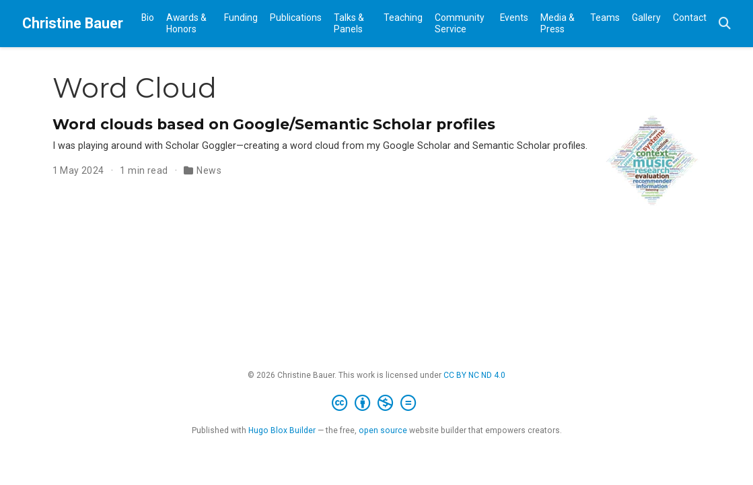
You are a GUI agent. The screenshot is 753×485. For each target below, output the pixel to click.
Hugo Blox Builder (282, 430)
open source (383, 430)
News (208, 170)
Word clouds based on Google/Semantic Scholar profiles (273, 124)
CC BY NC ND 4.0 (474, 375)
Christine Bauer (72, 23)
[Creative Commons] (376, 403)
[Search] (725, 24)
